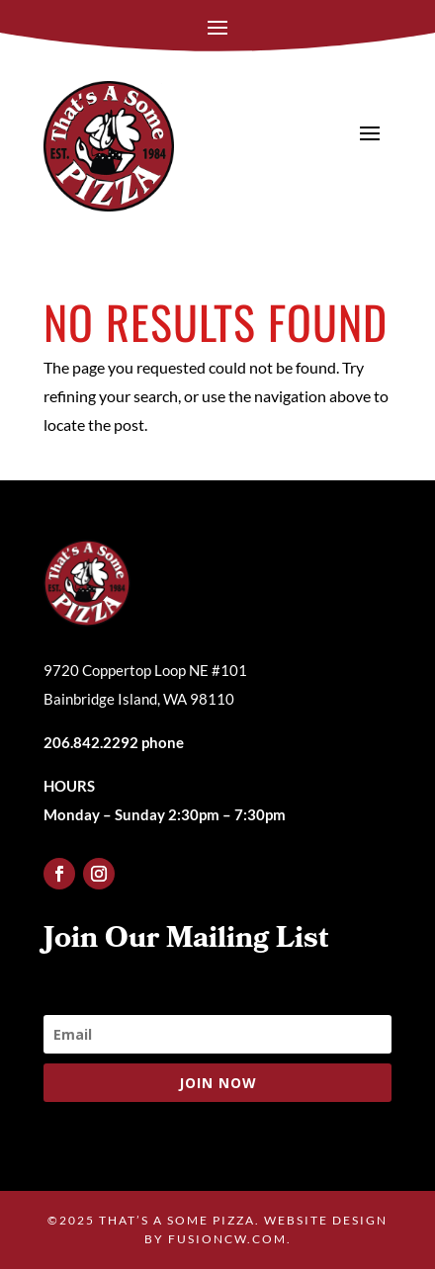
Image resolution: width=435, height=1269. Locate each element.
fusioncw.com (227, 1238)
